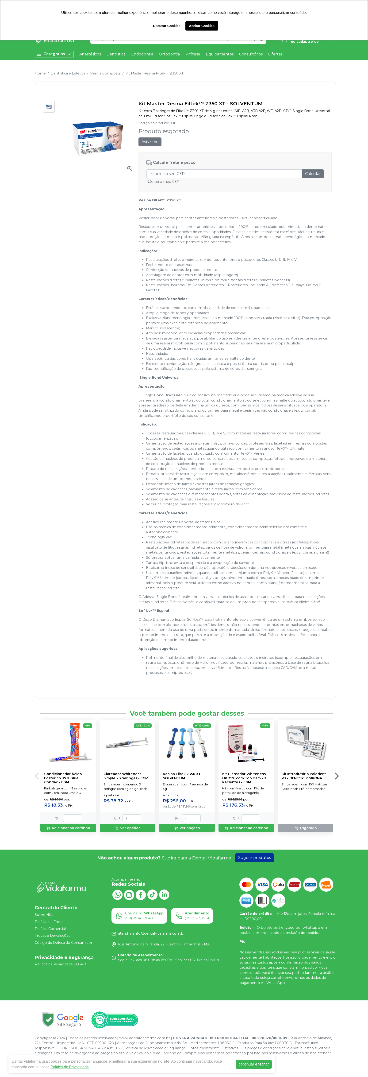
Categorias (54, 54)
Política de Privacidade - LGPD (60, 964)
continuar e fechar (254, 1064)
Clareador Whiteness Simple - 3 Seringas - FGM (126, 776)
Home (40, 73)
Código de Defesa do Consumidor (63, 942)
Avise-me (150, 142)
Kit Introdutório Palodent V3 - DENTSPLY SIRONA (304, 776)
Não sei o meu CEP (162, 182)
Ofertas (275, 54)
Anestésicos (90, 54)
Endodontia (142, 54)
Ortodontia (169, 54)
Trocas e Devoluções (52, 935)
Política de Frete (49, 922)
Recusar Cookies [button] (166, 26)
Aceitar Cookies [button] (202, 26)
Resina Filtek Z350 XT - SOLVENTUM (183, 776)
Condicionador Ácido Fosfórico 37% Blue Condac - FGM (63, 778)
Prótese (192, 54)
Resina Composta (105, 73)
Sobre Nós (44, 915)
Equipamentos (220, 54)
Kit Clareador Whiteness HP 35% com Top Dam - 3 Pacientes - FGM (244, 778)
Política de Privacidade (69, 1067)
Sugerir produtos (254, 857)
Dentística (116, 54)
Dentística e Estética (68, 73)
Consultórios (251, 54)
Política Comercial (50, 929)
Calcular (313, 174)
